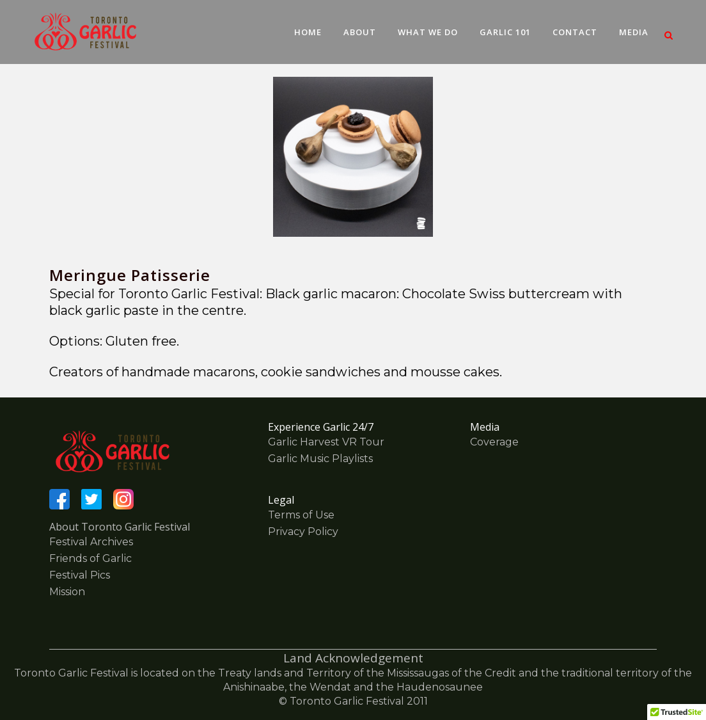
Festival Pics (79, 575)
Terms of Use (301, 515)
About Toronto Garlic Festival (119, 527)
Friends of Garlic (90, 558)
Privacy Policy (303, 531)
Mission (67, 592)
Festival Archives (91, 542)
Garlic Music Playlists (320, 458)
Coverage (494, 442)
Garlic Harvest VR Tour (326, 442)
